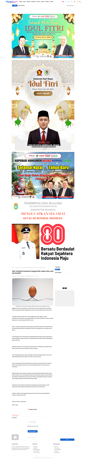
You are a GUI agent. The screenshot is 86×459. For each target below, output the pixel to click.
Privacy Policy (36, 450)
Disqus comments (32, 431)
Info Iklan (56, 450)
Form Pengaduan (57, 448)
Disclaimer (35, 446)
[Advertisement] (64, 298)
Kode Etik (35, 447)
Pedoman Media (36, 448)
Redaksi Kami (57, 451)
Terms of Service (36, 451)
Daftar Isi (56, 446)
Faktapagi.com (43, 457)
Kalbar (57, 269)
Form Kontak (56, 447)
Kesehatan (31, 276)
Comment (37, 276)
